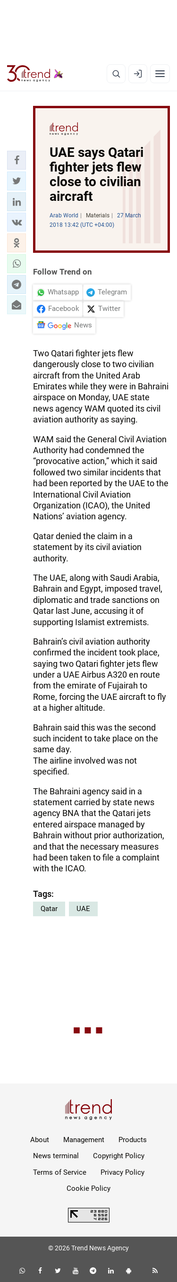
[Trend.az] (35, 73)
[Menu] (160, 73)
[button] (16, 160)
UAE (83, 908)
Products (132, 1140)
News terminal (56, 1156)
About (39, 1140)
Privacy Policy (122, 1172)
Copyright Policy (118, 1156)
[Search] (116, 73)
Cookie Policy (88, 1188)
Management (83, 1140)
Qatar (49, 908)
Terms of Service (59, 1172)
